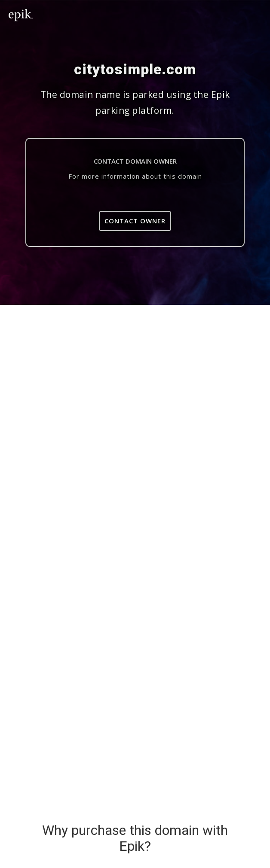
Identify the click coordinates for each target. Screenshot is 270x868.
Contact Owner (135, 220)
